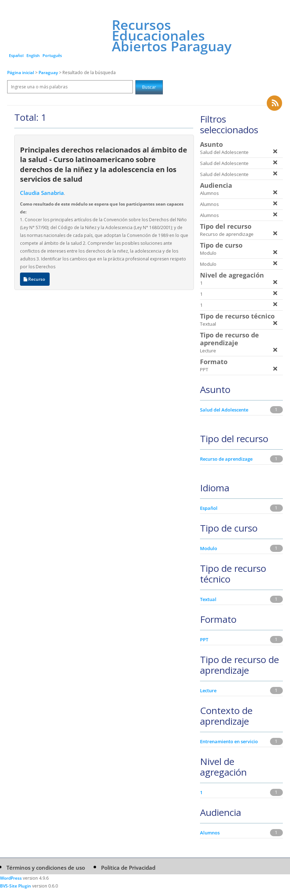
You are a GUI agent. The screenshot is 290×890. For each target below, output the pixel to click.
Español (16, 55)
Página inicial (20, 72)
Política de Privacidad (128, 867)
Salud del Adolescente (224, 410)
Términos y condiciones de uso (45, 867)
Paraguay (49, 72)
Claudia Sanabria (42, 192)
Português (52, 55)
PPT (204, 639)
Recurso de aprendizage (226, 459)
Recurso (35, 279)
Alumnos (210, 832)
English (33, 55)
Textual (208, 599)
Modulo (208, 548)
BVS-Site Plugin (15, 886)
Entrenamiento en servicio (229, 741)
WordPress (11, 878)
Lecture (208, 690)
